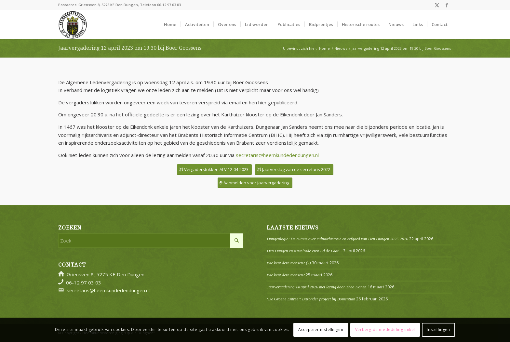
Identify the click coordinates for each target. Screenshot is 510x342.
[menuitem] (170, 24)
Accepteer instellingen (320, 329)
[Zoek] (150, 240)
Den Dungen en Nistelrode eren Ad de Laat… (304, 251)
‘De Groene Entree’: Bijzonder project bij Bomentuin (311, 299)
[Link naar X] (437, 5)
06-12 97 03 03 (169, 4)
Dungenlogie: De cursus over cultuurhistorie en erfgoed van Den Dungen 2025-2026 (337, 239)
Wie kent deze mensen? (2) (289, 263)
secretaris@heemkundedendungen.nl (277, 155)
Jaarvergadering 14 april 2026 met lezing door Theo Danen (316, 287)
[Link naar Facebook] (447, 5)
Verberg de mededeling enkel (385, 329)
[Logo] (72, 24)
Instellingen (438, 329)
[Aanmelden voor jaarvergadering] (255, 183)
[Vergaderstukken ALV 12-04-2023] (214, 169)
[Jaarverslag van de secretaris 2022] (294, 169)
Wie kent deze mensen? (286, 275)
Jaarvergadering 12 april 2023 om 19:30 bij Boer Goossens (129, 48)
